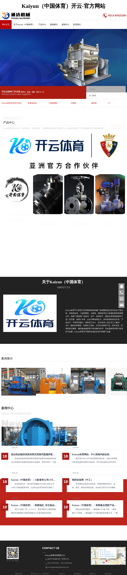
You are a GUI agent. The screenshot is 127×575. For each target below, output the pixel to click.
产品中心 (42, 24)
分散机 (73, 103)
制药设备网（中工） (82, 480)
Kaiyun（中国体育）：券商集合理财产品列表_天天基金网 (95, 505)
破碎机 (94, 103)
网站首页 (6, 24)
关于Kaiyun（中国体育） (24, 24)
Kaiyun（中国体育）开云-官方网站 (63, 6)
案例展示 (54, 24)
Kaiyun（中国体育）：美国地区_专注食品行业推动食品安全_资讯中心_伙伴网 (34, 505)
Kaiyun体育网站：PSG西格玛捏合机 (90, 454)
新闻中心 (65, 24)
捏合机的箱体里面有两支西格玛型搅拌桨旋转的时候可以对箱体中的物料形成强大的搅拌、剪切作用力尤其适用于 (34, 454)
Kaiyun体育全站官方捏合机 (11, 104)
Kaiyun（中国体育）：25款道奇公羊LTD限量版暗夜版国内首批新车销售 (34, 480)
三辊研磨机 (52, 103)
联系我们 (77, 24)
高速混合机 (32, 103)
